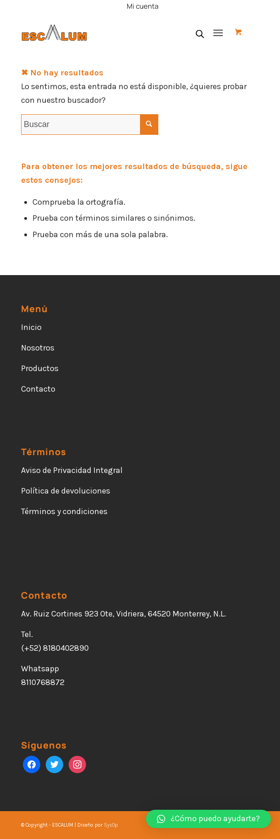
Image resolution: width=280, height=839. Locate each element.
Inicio (31, 327)
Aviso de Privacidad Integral (72, 470)
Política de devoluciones (65, 491)
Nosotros (37, 348)
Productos (40, 368)
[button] (208, 819)
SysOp (111, 825)
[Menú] (218, 32)
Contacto (38, 389)
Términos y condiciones (64, 511)
